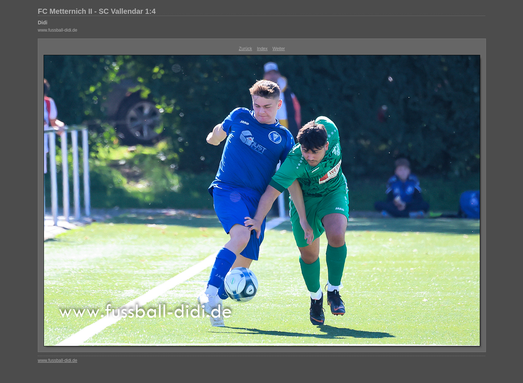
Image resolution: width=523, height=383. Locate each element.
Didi (42, 22)
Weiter (278, 48)
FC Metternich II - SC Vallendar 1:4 (97, 11)
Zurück (245, 48)
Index (262, 48)
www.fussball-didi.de (57, 30)
